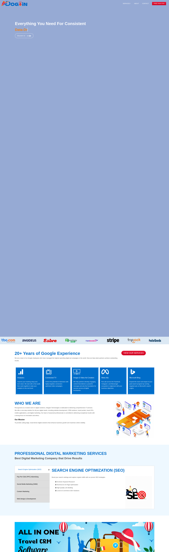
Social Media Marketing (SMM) (27, 484)
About (136, 3)
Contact (145, 3)
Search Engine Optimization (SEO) (29, 469)
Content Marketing (23, 491)
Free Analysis (159, 3)
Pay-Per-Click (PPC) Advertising (27, 477)
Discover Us (24, 36)
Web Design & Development (26, 499)
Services (126, 3)
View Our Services (134, 353)
